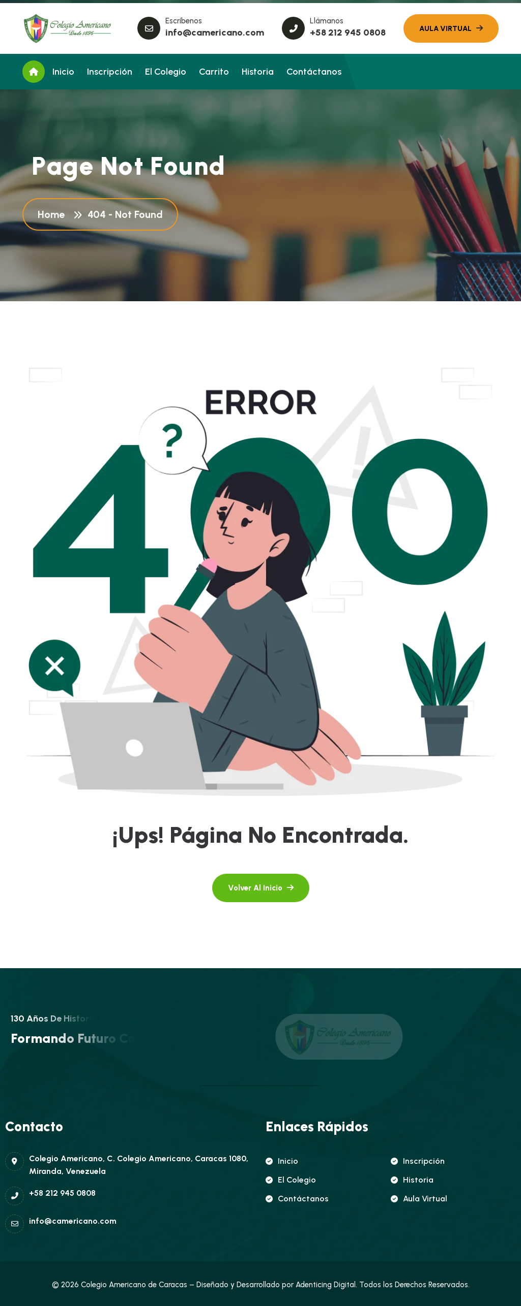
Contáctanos (313, 71)
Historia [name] (412, 1180)
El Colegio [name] (291, 1180)
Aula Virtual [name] (419, 1198)
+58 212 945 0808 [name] (348, 32)
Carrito (214, 71)
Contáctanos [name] (297, 1198)
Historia (258, 71)
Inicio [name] (282, 1161)
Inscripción (109, 71)
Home (54, 214)
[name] (68, 28)
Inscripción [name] (418, 1161)
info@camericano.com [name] (214, 32)
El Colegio (165, 71)
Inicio (63, 71)
